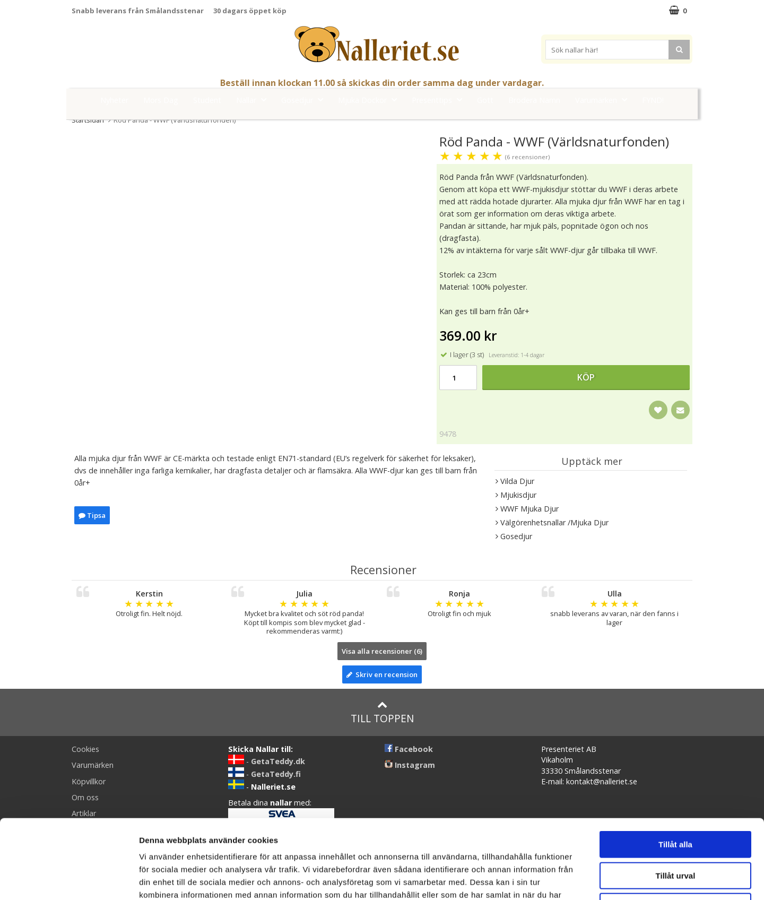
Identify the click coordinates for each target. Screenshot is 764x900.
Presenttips (440, 99)
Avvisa (675, 832)
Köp (586, 377)
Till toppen (382, 712)
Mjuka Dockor (370, 99)
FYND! (653, 100)
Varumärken (604, 99)
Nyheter (114, 100)
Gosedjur (305, 99)
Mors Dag (160, 100)
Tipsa (92, 515)
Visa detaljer (576, 879)
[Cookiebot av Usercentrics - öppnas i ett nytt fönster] (68, 879)
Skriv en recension (382, 674)
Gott (485, 100)
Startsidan (88, 120)
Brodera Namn (534, 100)
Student (207, 100)
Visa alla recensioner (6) (382, 651)
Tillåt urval (676, 801)
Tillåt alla (675, 770)
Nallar (254, 99)
